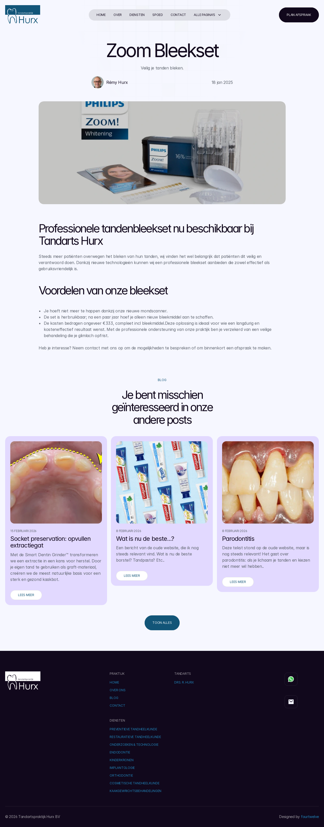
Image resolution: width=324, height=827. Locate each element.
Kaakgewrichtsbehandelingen (135, 791)
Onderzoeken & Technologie (134, 745)
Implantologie (122, 768)
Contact (178, 15)
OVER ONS (117, 690)
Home (101, 15)
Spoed (157, 15)
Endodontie (120, 752)
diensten (137, 15)
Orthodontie (121, 775)
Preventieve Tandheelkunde (133, 729)
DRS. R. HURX (184, 682)
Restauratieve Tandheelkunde (135, 737)
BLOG (114, 698)
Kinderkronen (121, 760)
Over (117, 15)
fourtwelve (310, 816)
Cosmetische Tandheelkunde (134, 783)
